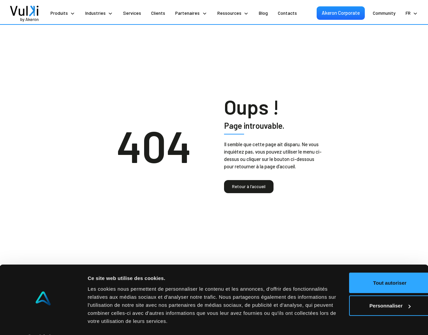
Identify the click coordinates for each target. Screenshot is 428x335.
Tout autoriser (355, 257)
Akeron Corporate (341, 12)
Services (132, 13)
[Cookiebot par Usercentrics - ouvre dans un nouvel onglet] (43, 322)
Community (384, 13)
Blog (263, 13)
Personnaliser (355, 280)
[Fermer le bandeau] (417, 249)
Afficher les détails (110, 322)
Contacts (287, 13)
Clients (158, 13)
